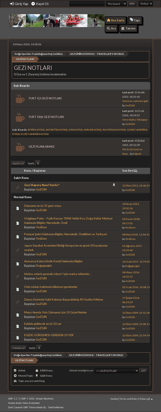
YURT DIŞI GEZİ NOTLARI (46, 117)
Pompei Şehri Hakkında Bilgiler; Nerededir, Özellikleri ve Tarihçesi (65, 234)
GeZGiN (130, 105)
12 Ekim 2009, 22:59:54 (136, 335)
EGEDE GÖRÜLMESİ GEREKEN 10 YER (48, 335)
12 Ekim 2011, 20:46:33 (136, 185)
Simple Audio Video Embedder (24, 403)
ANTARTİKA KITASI (56, 129)
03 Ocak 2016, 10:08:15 (136, 287)
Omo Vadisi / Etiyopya (134, 119)
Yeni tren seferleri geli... (136, 101)
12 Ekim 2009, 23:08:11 (136, 324)
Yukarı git (18, 348)
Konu (27, 170)
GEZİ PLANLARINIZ (42, 146)
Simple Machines (45, 398)
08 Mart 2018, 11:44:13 (135, 234)
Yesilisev (41, 227)
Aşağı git (18, 163)
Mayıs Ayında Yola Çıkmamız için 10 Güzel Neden (55, 312)
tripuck (137, 153)
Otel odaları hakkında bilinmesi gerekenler (51, 287)
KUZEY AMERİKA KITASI (35, 134)
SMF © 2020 (27, 398)
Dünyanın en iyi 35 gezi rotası (42, 206)
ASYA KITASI (76, 129)
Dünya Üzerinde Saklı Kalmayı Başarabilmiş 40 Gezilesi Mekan (63, 299)
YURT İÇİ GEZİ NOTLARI (45, 98)
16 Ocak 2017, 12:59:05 (136, 261)
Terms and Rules (129, 398)
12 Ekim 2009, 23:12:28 (136, 312)
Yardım (114, 398)
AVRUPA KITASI (92, 129)
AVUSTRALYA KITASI (114, 129)
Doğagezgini (44, 265)
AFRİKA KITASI (36, 129)
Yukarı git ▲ (146, 398)
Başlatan (40, 170)
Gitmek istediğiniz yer (81, 370)
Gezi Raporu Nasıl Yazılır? (41, 185)
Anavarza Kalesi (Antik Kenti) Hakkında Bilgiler (53, 261)
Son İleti (130, 170)
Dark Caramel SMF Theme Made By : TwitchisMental (35, 407)
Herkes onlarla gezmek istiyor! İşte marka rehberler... (57, 274)
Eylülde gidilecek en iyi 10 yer (42, 323)
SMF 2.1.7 (13, 398)
